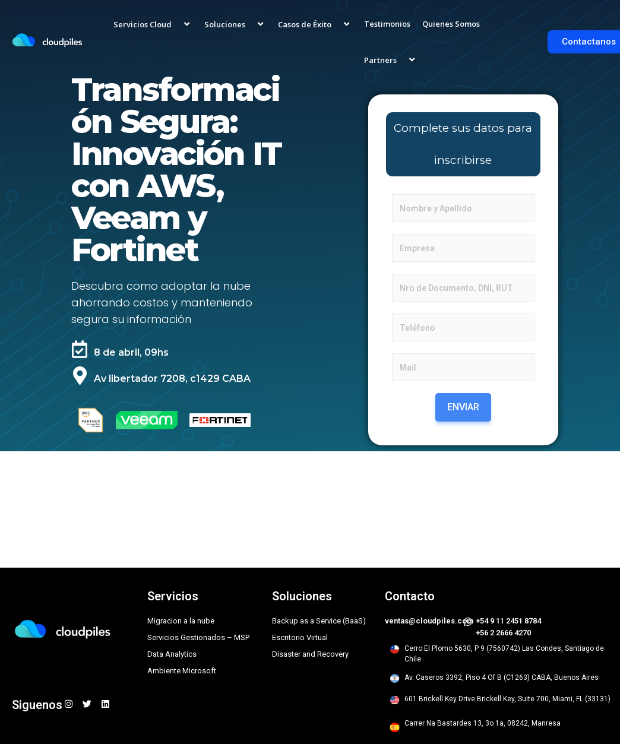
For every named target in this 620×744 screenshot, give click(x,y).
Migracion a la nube (180, 620)
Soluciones (235, 23)
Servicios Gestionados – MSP (198, 637)
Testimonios (387, 23)
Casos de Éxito (315, 23)
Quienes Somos (451, 23)
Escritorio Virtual (300, 637)
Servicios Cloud (152, 23)
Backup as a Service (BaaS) (319, 620)
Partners (390, 59)
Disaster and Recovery (310, 654)
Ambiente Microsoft (181, 670)
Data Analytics (172, 654)
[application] (176, 23)
